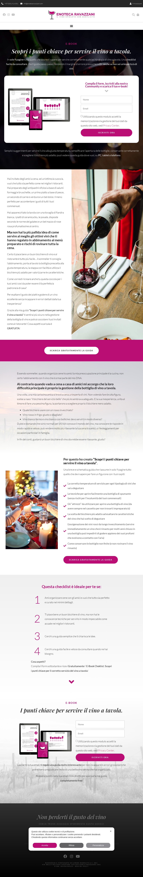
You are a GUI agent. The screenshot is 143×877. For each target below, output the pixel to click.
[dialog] (71, 839)
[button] (71, 26)
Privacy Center (111, 125)
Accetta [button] (44, 845)
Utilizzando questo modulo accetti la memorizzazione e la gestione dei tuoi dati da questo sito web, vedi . (104, 121)
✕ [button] (111, 831)
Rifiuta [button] (71, 845)
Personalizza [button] (98, 845)
